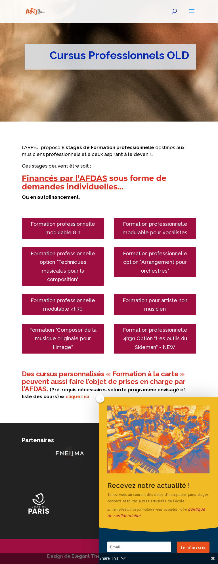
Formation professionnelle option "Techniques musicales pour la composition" (63, 266)
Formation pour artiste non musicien (155, 304)
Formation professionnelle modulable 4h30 (63, 304)
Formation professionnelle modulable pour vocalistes (155, 228)
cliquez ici (78, 396)
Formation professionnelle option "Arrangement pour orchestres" (155, 262)
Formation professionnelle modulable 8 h (63, 228)
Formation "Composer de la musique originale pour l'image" (63, 338)
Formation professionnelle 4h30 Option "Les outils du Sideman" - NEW (155, 338)
